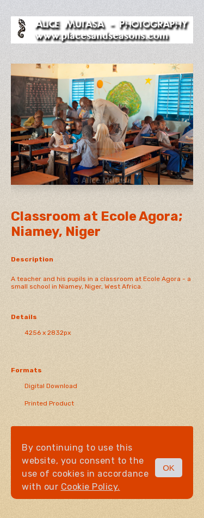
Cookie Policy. (90, 487)
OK (169, 467)
